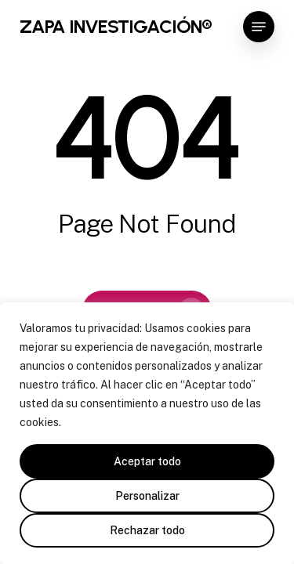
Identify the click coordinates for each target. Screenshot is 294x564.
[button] (258, 26)
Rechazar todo (147, 530)
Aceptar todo (147, 461)
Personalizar (147, 496)
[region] (147, 433)
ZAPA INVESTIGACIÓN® (116, 26)
